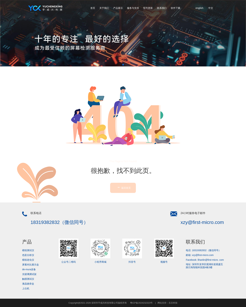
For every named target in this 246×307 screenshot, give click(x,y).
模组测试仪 (28, 250)
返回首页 (124, 204)
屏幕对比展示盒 (30, 264)
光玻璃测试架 (29, 274)
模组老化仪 (28, 259)
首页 (92, 8)
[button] (123, 64)
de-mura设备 (29, 269)
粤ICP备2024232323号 (141, 303)
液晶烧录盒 (28, 283)
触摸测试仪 (28, 279)
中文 (210, 8)
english (199, 8)
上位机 (25, 288)
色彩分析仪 (28, 255)
